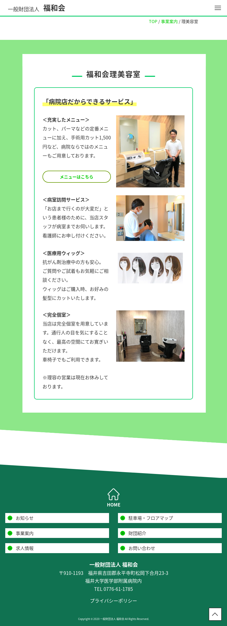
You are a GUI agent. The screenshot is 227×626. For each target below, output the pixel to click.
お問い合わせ (141, 548)
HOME (113, 504)
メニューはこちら (76, 177)
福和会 (36, 8)
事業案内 (25, 533)
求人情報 (25, 548)
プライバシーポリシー (113, 600)
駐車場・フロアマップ (150, 518)
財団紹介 (137, 533)
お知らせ (25, 518)
